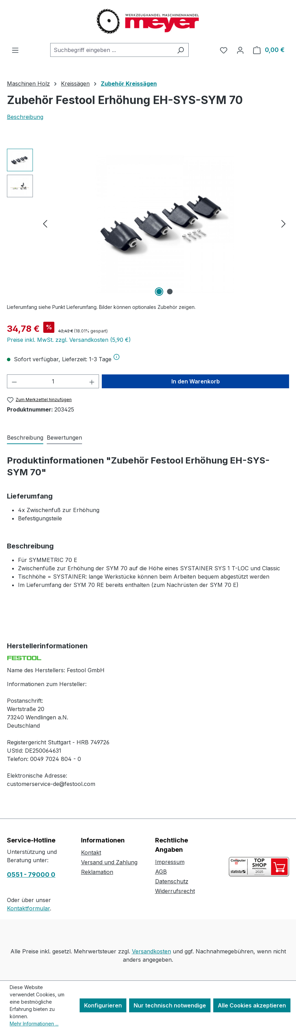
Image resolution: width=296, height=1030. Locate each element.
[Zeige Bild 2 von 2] (169, 291)
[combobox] (111, 50)
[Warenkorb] (269, 50)
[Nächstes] (283, 223)
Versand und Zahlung (109, 862)
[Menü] (15, 50)
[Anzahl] (53, 381)
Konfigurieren (103, 1005)
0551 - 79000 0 (31, 874)
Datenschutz (171, 881)
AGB (161, 871)
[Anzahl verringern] (14, 381)
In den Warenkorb (195, 381)
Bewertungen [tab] (64, 437)
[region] (148, 223)
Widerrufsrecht (175, 891)
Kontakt (91, 852)
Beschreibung (25, 116)
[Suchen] (180, 50)
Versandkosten (151, 951)
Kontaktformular (28, 908)
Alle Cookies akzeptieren (252, 1005)
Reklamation (97, 871)
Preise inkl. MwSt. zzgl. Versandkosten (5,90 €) (69, 339)
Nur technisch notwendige (170, 1005)
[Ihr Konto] (240, 50)
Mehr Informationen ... (34, 1024)
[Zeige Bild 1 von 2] (159, 291)
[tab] (25, 438)
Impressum (170, 861)
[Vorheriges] (45, 223)
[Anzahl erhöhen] (92, 381)
